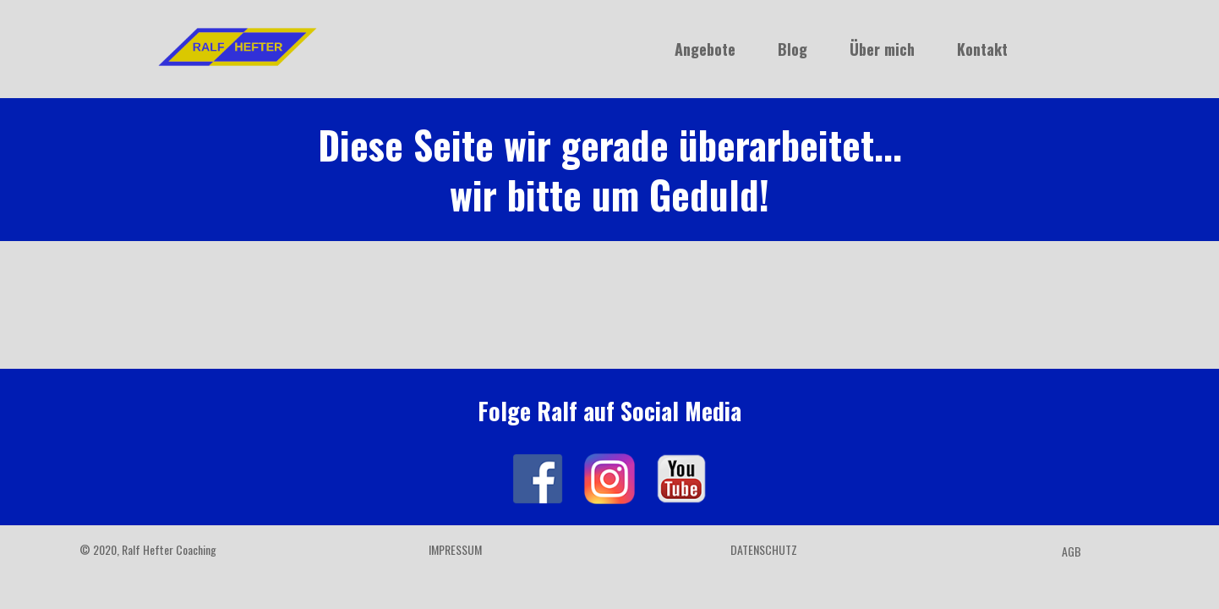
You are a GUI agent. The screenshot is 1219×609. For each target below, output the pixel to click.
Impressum (455, 549)
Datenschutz (763, 549)
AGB (1071, 551)
